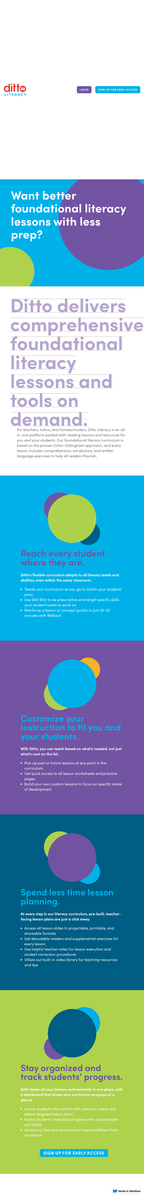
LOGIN (84, 89)
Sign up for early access (117, 89)
